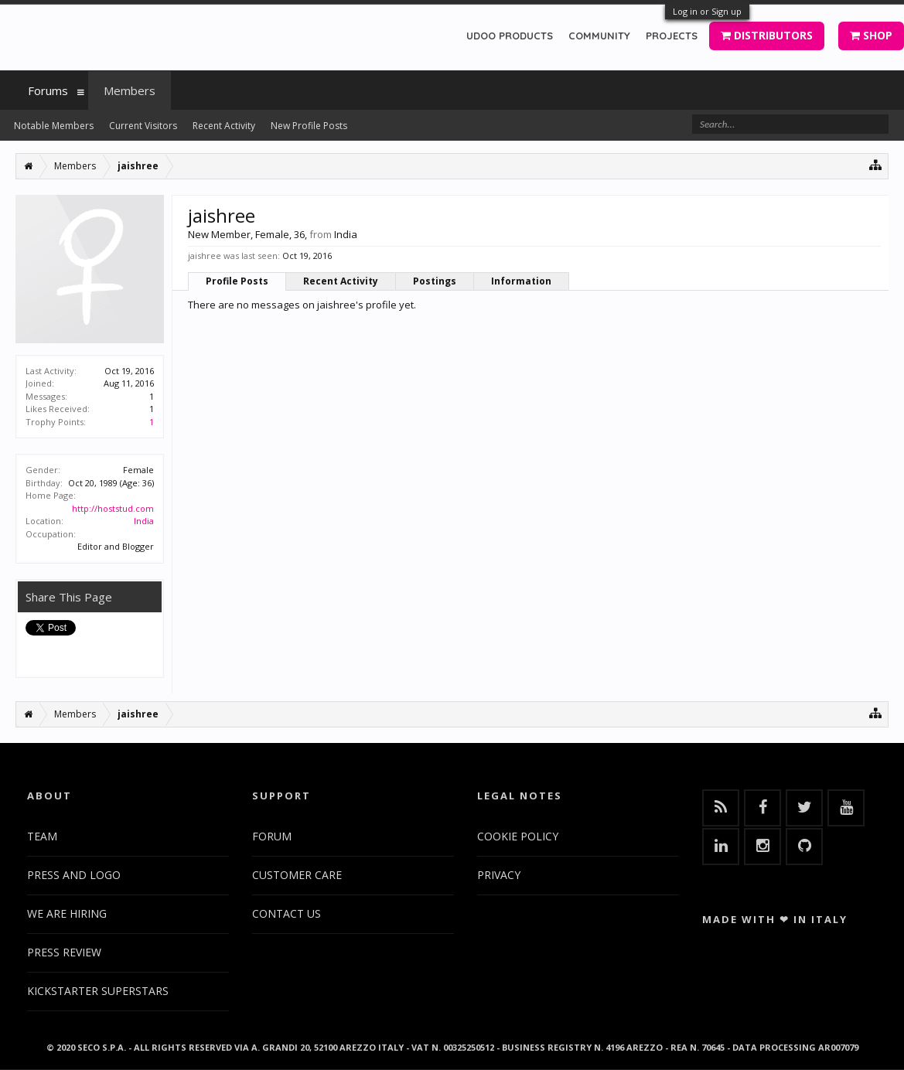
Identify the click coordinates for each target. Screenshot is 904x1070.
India (144, 520)
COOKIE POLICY (517, 836)
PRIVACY (498, 874)
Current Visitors (143, 125)
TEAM (42, 836)
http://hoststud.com (113, 508)
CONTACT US (286, 913)
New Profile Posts (309, 125)
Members (129, 90)
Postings (434, 281)
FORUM (272, 836)
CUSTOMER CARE (297, 874)
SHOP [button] (871, 35)
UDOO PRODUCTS (509, 35)
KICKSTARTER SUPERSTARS (98, 990)
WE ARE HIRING (67, 913)
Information (521, 281)
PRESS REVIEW (64, 952)
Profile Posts (237, 281)
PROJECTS (672, 35)
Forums (48, 90)
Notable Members (54, 125)
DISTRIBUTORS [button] (767, 35)
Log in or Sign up (707, 11)
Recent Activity (340, 281)
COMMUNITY (599, 35)
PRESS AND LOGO (74, 874)
